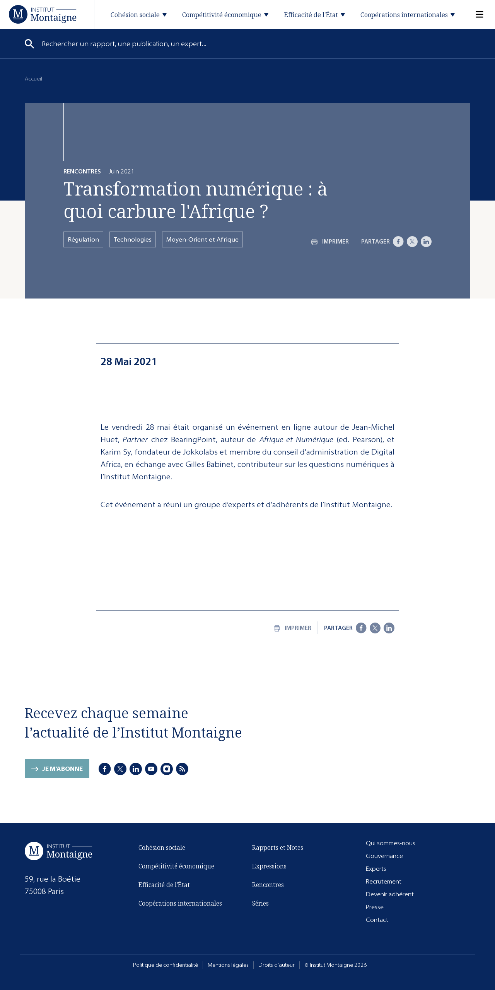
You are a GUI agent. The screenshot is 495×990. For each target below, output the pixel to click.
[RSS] (182, 769)
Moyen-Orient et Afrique (202, 239)
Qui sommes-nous (390, 843)
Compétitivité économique (176, 866)
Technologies (133, 239)
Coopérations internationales (180, 903)
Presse (375, 907)
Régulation (83, 239)
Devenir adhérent (390, 894)
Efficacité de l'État (164, 884)
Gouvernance (384, 856)
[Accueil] (43, 14)
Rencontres (268, 884)
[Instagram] (166, 769)
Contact (377, 919)
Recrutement (383, 881)
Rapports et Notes (277, 847)
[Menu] (474, 14)
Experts (376, 868)
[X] (412, 241)
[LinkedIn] (426, 241)
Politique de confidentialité (165, 965)
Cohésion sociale (161, 847)
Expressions (269, 866)
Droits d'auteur (276, 965)
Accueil (33, 78)
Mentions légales (228, 965)
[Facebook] (398, 241)
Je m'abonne (62, 768)
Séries (260, 903)
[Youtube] (151, 769)
